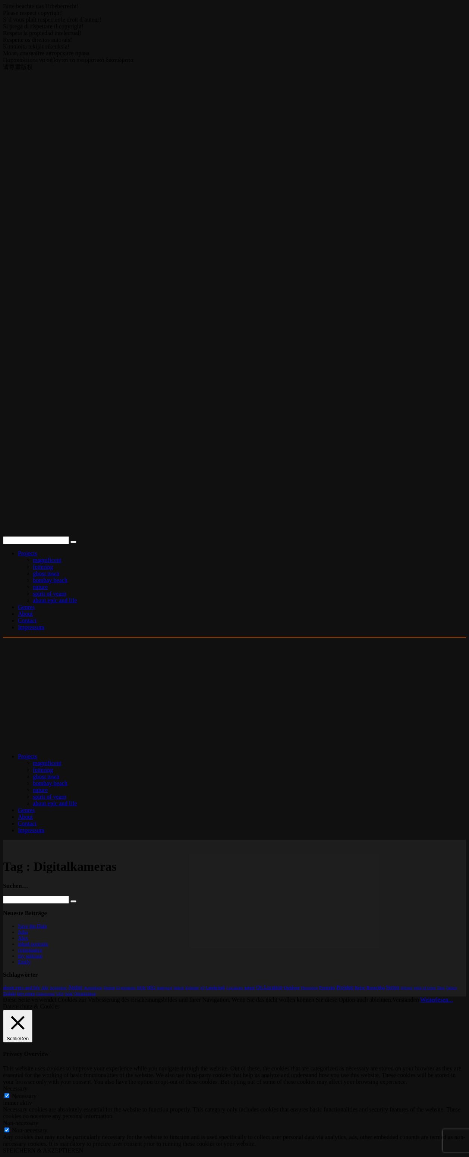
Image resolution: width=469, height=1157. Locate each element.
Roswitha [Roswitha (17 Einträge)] (375, 987)
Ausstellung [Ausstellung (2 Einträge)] (93, 988)
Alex (23, 938)
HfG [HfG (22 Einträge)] (151, 987)
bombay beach (50, 580)
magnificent (47, 560)
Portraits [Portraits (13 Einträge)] (327, 987)
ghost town (46, 573)
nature (40, 587)
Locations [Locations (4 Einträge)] (234, 987)
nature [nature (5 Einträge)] (249, 987)
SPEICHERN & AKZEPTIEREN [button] (43, 1150)
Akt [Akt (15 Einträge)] (44, 987)
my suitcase (30, 956)
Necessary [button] (15, 1088)
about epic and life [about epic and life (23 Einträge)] (21, 987)
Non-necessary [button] (20, 1123)
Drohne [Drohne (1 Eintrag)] (109, 988)
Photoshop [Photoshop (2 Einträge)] (309, 988)
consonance (30, 950)
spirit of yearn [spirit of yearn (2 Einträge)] (425, 988)
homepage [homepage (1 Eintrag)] (164, 988)
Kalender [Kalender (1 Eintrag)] (192, 988)
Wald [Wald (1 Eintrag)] (69, 994)
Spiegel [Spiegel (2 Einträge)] (407, 988)
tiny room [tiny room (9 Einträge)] (26, 993)
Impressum (31, 627)
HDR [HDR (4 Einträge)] (141, 987)
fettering (43, 567)
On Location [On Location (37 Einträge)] (269, 987)
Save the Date (32, 926)
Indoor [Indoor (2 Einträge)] (179, 988)
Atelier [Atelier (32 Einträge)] (75, 987)
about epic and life (55, 600)
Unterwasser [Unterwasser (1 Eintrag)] (45, 994)
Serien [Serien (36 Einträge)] (392, 987)
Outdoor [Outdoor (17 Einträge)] (292, 987)
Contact (27, 620)
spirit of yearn (49, 593)
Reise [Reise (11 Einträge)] (360, 987)
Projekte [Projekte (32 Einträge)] (344, 987)
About (25, 614)
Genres (26, 607)
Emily (24, 962)
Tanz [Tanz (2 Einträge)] (440, 988)
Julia (23, 932)
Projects (27, 553)
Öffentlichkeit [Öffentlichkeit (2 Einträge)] (85, 994)
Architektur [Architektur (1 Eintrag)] (58, 988)
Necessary (24, 1096)
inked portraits (33, 944)
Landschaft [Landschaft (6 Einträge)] (215, 987)
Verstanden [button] (406, 1000)
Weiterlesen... (436, 1000)
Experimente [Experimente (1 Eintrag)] (125, 988)
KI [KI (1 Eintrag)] (202, 988)
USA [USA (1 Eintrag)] (59, 994)
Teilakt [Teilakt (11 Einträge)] (9, 993)
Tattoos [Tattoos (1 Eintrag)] (451, 988)
